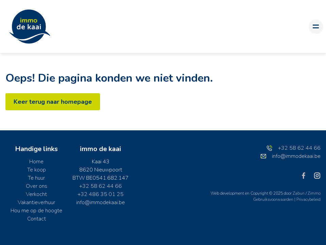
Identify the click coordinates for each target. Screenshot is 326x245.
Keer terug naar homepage (53, 102)
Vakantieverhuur (36, 202)
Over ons (36, 186)
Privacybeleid (308, 199)
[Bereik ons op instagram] (317, 175)
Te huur (36, 178)
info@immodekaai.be (100, 202)
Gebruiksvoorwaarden (273, 199)
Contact (36, 219)
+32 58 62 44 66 (100, 186)
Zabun (299, 193)
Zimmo (314, 193)
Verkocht (36, 194)
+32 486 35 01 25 (101, 194)
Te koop (36, 170)
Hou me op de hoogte (36, 210)
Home (36, 161)
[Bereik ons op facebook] (306, 175)
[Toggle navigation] (316, 26)
